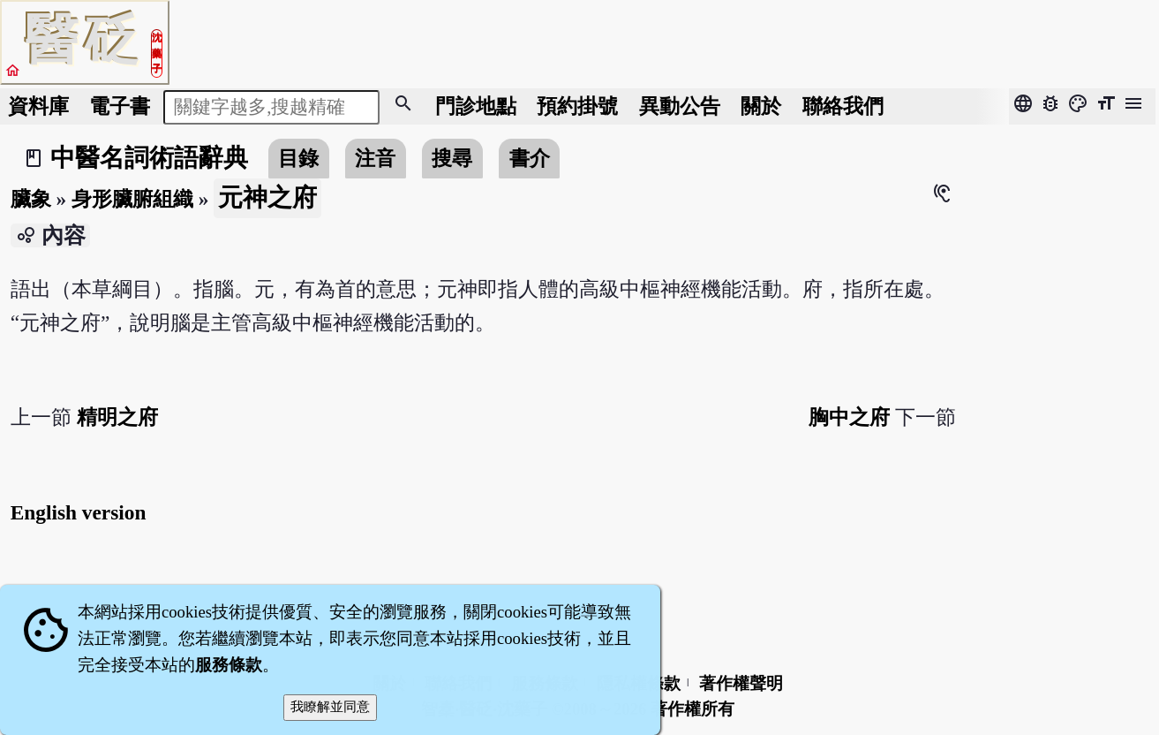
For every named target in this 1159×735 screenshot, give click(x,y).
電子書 (119, 106)
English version (79, 512)
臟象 (31, 198)
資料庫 (38, 106)
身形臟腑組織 (132, 198)
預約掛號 (577, 106)
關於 (761, 106)
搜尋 (452, 158)
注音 (375, 158)
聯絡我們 (843, 106)
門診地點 (475, 106)
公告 (679, 106)
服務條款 (228, 664)
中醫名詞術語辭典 (149, 157)
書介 (529, 158)
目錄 (298, 158)
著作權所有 (692, 709)
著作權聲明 (741, 683)
